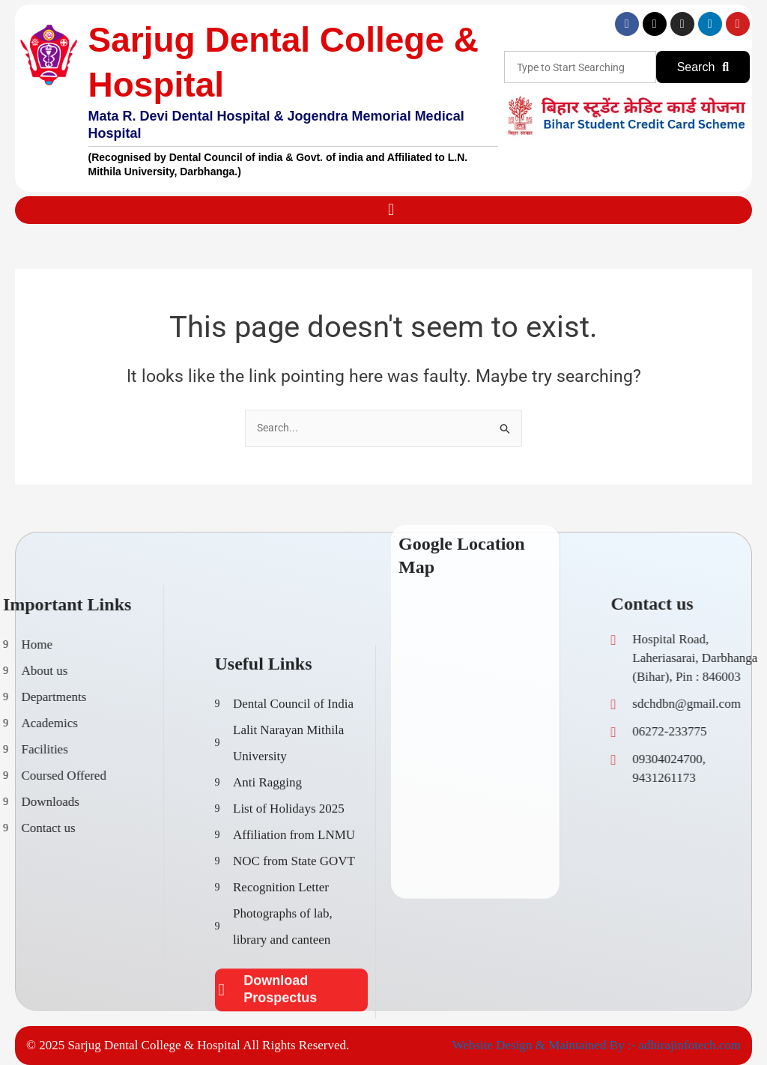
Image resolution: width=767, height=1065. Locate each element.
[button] (390, 210)
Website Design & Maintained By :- (545, 1045)
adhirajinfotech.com (690, 1045)
